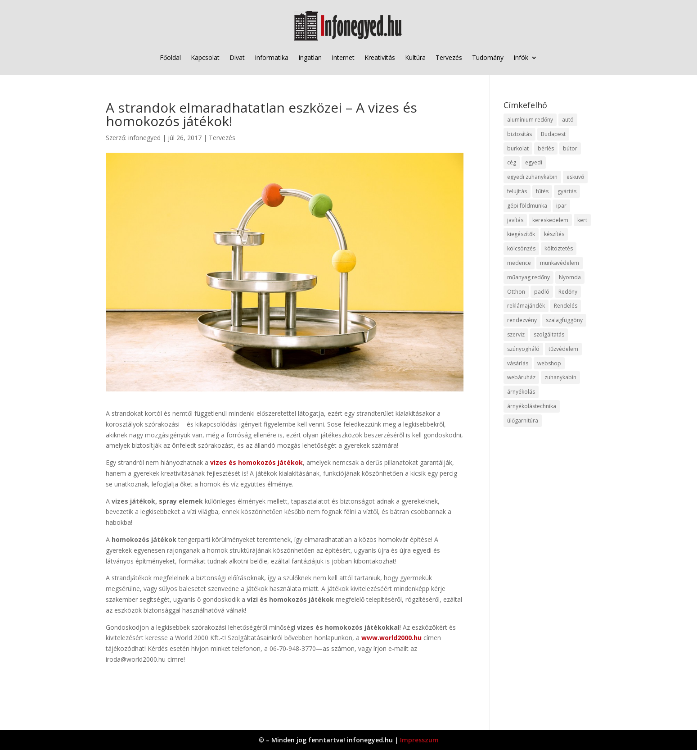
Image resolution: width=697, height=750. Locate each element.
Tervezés (449, 57)
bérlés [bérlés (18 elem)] (546, 148)
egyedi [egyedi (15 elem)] (533, 162)
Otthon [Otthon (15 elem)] (516, 291)
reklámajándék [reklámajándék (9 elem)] (526, 305)
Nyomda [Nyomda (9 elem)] (570, 277)
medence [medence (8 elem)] (519, 263)
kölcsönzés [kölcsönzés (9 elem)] (521, 248)
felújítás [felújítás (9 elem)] (517, 191)
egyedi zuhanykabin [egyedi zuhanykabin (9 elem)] (532, 177)
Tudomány (488, 57)
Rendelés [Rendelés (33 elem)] (565, 305)
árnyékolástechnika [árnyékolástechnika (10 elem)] (531, 406)
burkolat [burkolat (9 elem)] (518, 148)
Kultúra (415, 57)
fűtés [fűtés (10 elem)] (542, 191)
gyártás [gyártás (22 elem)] (567, 191)
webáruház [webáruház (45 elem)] (521, 377)
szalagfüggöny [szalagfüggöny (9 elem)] (564, 320)
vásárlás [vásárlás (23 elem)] (517, 363)
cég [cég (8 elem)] (511, 162)
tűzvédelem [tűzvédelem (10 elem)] (563, 349)
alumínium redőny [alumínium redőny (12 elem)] (530, 119)
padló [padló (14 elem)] (541, 291)
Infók (520, 57)
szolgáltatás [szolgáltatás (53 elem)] (549, 334)
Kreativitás (379, 57)
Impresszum (419, 740)
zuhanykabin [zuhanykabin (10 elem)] (560, 377)
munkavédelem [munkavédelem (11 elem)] (559, 263)
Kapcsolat (205, 57)
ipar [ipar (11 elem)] (561, 205)
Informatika (271, 57)
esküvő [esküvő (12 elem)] (575, 177)
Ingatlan (310, 57)
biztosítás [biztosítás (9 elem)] (519, 134)
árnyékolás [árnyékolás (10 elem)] (521, 391)
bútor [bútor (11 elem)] (570, 148)
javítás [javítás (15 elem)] (515, 220)
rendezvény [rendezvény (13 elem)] (522, 320)
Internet (343, 57)
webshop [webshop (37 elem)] (549, 363)
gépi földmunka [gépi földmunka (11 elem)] (527, 205)
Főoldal (170, 57)
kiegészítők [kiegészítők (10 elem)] (521, 234)
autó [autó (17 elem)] (568, 119)
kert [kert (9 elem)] (582, 220)
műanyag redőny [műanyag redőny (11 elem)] (528, 277)
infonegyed (144, 137)
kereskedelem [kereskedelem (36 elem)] (550, 220)
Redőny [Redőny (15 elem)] (567, 291)
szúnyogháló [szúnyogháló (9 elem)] (523, 349)
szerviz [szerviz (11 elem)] (516, 334)
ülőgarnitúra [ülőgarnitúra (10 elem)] (522, 420)
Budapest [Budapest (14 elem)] (553, 134)
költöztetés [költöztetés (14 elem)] (558, 248)
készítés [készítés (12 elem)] (554, 234)
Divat (237, 57)
